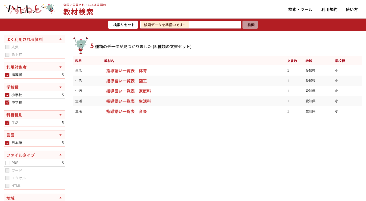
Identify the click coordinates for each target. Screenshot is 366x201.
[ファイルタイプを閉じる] (34, 155)
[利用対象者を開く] (34, 67)
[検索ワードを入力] (190, 24)
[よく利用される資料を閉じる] (34, 39)
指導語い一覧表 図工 (126, 81)
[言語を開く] (34, 135)
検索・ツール (300, 9)
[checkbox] (7, 47)
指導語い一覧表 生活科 (128, 101)
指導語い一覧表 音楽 (126, 111)
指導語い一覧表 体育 (126, 70)
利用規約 (329, 9)
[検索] (250, 25)
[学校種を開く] (34, 87)
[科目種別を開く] (34, 115)
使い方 (352, 9)
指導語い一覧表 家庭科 (128, 91)
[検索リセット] (123, 25)
